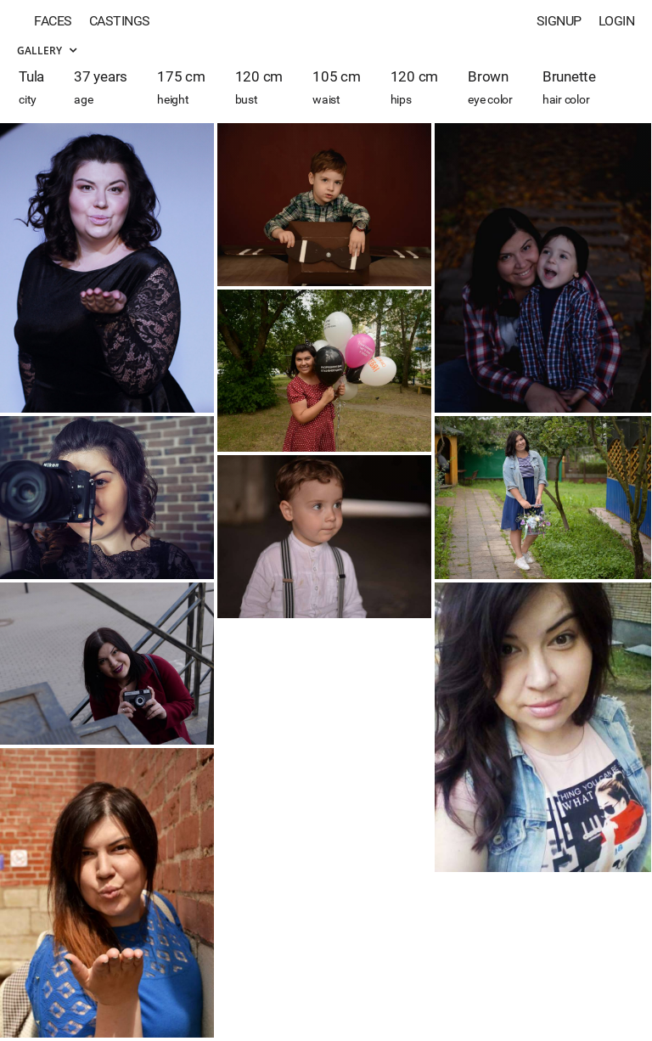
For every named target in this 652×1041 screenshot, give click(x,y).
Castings (119, 21)
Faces (53, 21)
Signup (559, 21)
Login (617, 21)
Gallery (46, 50)
